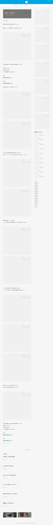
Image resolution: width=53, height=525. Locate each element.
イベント (37, 5)
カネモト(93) (7, 443)
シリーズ (31, 5)
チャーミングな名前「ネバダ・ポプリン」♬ (10, 484)
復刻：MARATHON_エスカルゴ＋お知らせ (10, 493)
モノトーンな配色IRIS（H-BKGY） (44, 166)
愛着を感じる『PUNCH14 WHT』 (8, 503)
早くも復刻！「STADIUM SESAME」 (9, 456)
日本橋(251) (4, 443)
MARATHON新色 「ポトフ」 (44, 152)
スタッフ (20, 5)
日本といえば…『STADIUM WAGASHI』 (10, 475)
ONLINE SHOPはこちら (7, 77)
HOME (15, 5)
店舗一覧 (26, 5)
